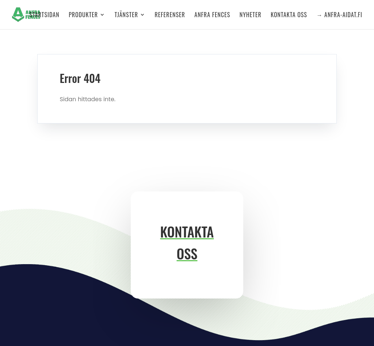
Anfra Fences (212, 15)
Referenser (170, 15)
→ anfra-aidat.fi (339, 15)
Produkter (83, 15)
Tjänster (126, 15)
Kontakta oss (289, 15)
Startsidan (44, 15)
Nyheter (251, 15)
